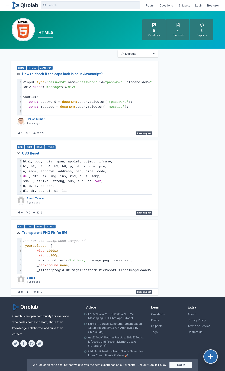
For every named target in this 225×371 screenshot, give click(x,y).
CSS (20, 147)
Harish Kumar (36, 119)
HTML (21, 68)
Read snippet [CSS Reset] (144, 213)
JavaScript (45, 68)
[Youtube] (39, 343)
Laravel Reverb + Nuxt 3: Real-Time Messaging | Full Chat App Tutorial (111, 316)
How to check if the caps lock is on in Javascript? (62, 74)
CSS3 (30, 147)
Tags (154, 332)
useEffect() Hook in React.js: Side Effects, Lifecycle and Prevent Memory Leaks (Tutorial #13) (115, 341)
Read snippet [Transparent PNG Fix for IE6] (144, 292)
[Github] (31, 343)
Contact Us (195, 332)
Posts (150, 5)
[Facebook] (23, 343)
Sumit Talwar (35, 198)
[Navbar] (7, 5)
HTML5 (32, 68)
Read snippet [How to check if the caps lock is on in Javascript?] (144, 133)
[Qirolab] (24, 5)
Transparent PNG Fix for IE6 (44, 233)
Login (198, 5)
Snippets (184, 5)
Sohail (31, 277)
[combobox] (90, 5)
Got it (181, 365)
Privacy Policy (197, 320)
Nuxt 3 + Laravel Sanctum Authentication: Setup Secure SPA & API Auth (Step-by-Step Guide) (115, 328)
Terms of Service (199, 326)
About (192, 314)
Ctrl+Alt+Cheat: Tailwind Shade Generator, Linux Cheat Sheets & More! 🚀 (115, 353)
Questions (166, 5)
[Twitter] (15, 343)
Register (213, 5)
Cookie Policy (157, 365)
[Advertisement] (192, 76)
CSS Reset (30, 153)
